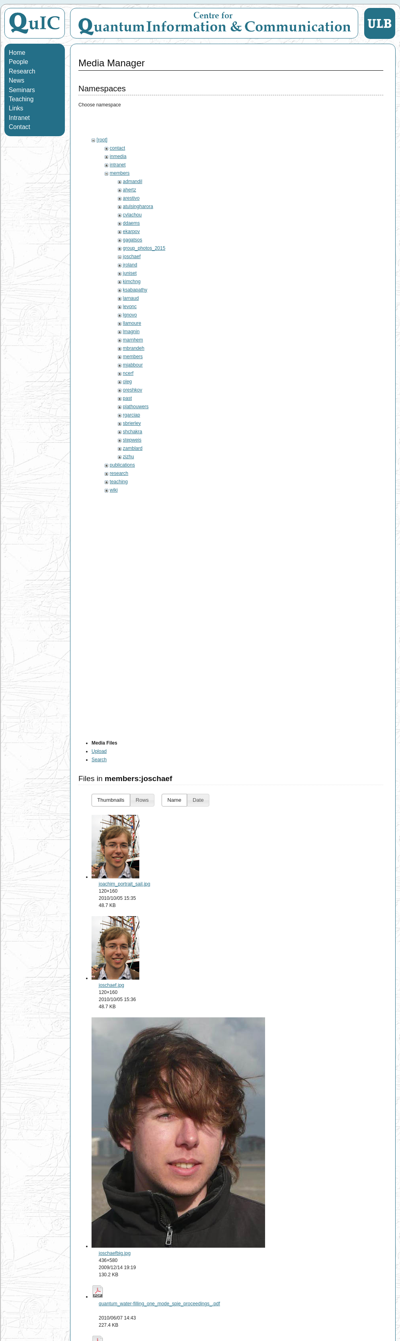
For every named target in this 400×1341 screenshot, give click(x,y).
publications (122, 465)
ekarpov (131, 231)
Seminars (22, 90)
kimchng (132, 281)
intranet (118, 165)
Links (16, 108)
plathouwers (136, 406)
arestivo (131, 198)
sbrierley (132, 423)
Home (17, 52)
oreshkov (132, 390)
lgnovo (130, 315)
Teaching (21, 99)
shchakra (132, 431)
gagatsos (132, 240)
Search (99, 759)
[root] (102, 140)
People (18, 61)
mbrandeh (133, 348)
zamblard (132, 448)
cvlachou (132, 215)
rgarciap (131, 415)
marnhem (133, 340)
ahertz (129, 190)
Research (22, 71)
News (16, 80)
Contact (19, 126)
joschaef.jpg (111, 985)
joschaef (132, 256)
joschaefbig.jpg (115, 1253)
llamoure (132, 323)
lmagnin (131, 331)
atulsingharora (138, 206)
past (127, 398)
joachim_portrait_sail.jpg (124, 884)
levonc (130, 306)
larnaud (131, 298)
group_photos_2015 (144, 248)
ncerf (128, 373)
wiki (114, 490)
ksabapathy (135, 290)
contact (117, 148)
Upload (99, 751)
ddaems (131, 223)
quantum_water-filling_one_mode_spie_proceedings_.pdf (159, 1303)
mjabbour (133, 365)
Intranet (19, 117)
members (120, 173)
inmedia (118, 156)
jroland (130, 265)
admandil (132, 181)
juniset (130, 273)
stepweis (132, 440)
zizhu (128, 456)
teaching (119, 481)
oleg (127, 381)
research (119, 473)
